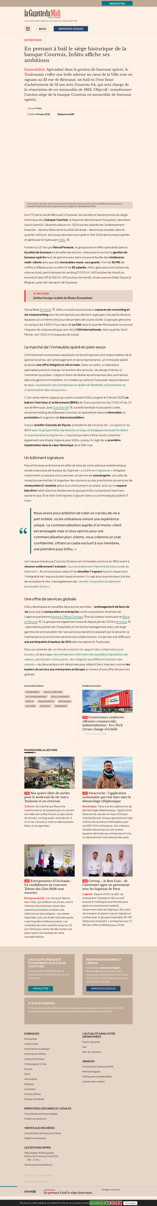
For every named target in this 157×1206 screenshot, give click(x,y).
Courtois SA (61, 407)
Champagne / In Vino (35, 1063)
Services (45, 706)
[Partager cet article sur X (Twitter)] (104, 1193)
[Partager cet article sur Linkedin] (116, 1193)
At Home (45, 309)
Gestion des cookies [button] (93, 1081)
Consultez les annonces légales (41, 1113)
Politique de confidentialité (97, 1076)
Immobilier (65, 701)
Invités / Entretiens (34, 1058)
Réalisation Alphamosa (36, 1181)
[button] (27, 29)
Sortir (27, 1073)
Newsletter (117, 3)
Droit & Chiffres (32, 1094)
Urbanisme (61, 706)
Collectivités (31, 1043)
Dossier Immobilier (34, 1099)
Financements (46, 701)
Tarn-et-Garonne (91, 1051)
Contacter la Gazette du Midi (97, 1066)
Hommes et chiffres (35, 1053)
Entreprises (33, 40)
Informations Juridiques (37, 1048)
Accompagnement (36, 696)
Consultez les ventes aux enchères (42, 1133)
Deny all (116, 1203)
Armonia (121, 621)
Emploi (30, 701)
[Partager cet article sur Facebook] (110, 1193)
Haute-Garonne (53, 692)
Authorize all (98, 1203)
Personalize (131, 1203)
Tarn (84, 1046)
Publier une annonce (35, 1118)
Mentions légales (91, 1071)
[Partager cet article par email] (123, 1193)
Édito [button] (42, 28)
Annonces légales (103, 988)
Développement (60, 696)
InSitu (62, 239)
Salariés (30, 706)
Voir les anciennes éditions (38, 1164)
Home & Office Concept (67, 616)
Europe (28, 1068)
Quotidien (29, 1089)
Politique (29, 1084)
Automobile (30, 1078)
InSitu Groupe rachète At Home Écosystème (63, 298)
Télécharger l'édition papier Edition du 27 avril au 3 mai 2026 (41, 1156)
